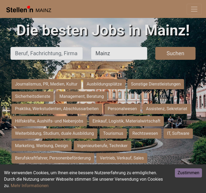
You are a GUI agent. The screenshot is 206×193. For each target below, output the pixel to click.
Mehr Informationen (30, 185)
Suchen (175, 53)
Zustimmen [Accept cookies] (188, 172)
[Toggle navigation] (194, 9)
